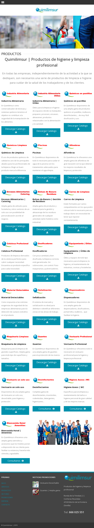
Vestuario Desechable (49, 483)
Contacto (5, 505)
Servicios (5, 487)
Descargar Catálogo (15, 130)
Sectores (5, 494)
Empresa (4, 501)
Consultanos (46, 408)
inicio (3, 483)
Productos (6, 490)
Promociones (7, 497)
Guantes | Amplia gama (50, 490)
